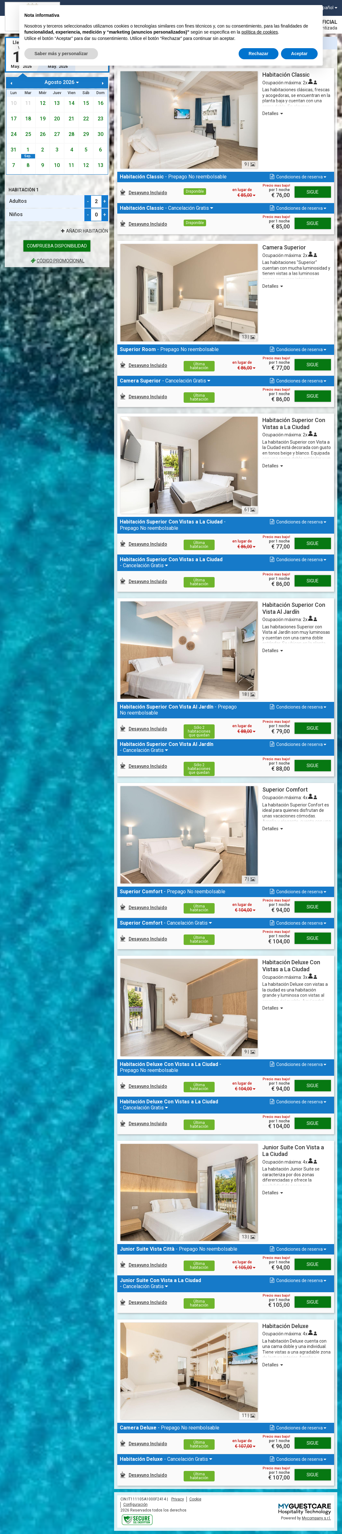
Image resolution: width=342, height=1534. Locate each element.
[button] (297, 177)
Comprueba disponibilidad (57, 245)
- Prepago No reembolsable (173, 177)
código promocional (57, 260)
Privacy (177, 1499)
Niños (16, 214)
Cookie (195, 1499)
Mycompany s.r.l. (316, 1518)
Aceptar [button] (299, 53)
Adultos (18, 201)
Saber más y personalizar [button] (61, 53)
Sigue (313, 192)
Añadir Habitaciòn (84, 231)
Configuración (135, 1504)
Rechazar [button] (258, 53)
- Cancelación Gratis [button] (165, 208)
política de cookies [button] (259, 32)
